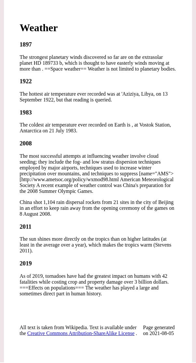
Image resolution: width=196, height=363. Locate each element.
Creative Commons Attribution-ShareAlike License (80, 333)
